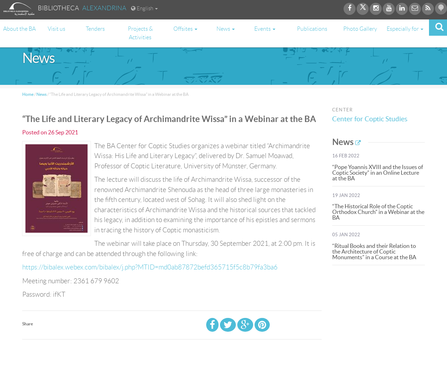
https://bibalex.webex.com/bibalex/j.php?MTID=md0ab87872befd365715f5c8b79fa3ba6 (150, 267)
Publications (312, 29)
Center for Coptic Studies (371, 119)
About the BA (19, 29)
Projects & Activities (140, 33)
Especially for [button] (405, 29)
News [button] (225, 29)
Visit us (56, 29)
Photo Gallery (360, 29)
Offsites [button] (185, 29)
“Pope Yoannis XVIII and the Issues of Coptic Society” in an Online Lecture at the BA (377, 172)
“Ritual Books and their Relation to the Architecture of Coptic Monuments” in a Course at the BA (374, 251)
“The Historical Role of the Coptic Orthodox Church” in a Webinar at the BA (378, 211)
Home (28, 94)
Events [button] (264, 29)
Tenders (95, 29)
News (41, 94)
